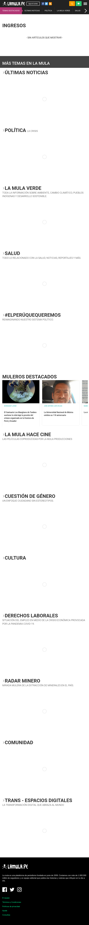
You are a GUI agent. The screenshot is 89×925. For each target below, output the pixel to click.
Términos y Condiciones (11, 902)
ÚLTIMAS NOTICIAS (32, 11)
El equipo (6, 898)
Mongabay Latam (10, 406)
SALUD (77, 11)
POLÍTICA (48, 11)
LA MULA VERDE (63, 11)
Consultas (6, 915)
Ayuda (4, 911)
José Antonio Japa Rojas (53, 406)
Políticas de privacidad (11, 906)
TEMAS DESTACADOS (11, 11)
